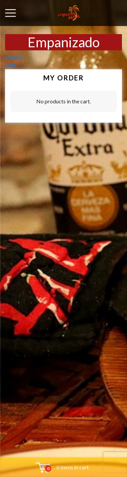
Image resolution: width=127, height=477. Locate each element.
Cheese (13, 57)
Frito (11, 65)
